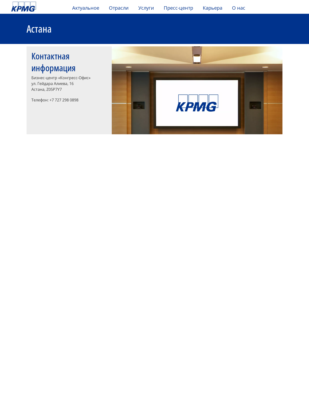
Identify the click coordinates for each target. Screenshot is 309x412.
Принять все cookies (259, 393)
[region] (154, 393)
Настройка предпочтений (215, 393)
